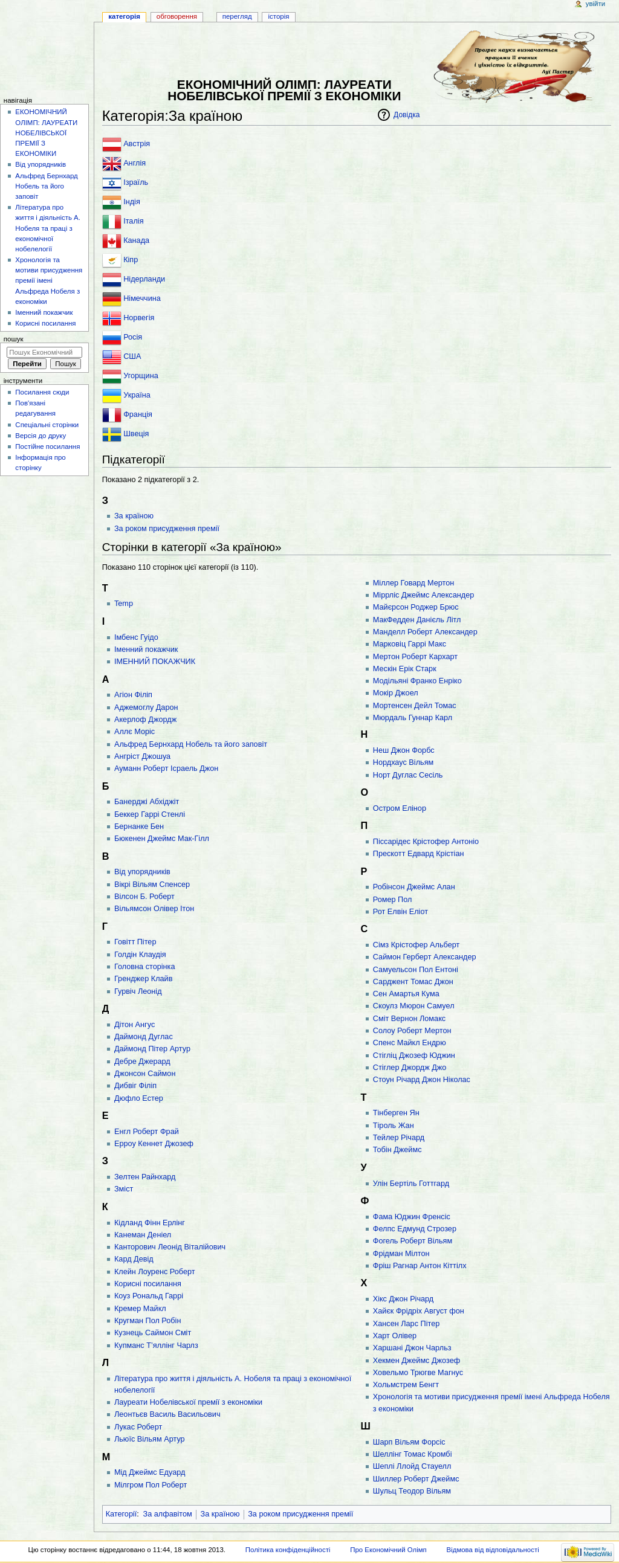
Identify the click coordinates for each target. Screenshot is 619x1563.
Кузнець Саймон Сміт (152, 1333)
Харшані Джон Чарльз (412, 1348)
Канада (136, 240)
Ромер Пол (392, 899)
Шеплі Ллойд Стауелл (412, 1466)
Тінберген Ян (396, 1113)
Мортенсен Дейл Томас (414, 705)
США (132, 356)
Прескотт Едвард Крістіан (418, 853)
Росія (132, 337)
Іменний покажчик (146, 649)
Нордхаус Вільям (403, 762)
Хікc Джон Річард (403, 1299)
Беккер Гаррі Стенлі (149, 814)
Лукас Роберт (138, 1427)
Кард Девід (134, 1259)
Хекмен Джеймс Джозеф (416, 1360)
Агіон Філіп (133, 695)
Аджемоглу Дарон (146, 707)
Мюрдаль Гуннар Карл (412, 718)
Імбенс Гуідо (136, 637)
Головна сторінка (144, 966)
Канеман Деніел (142, 1235)
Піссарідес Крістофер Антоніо (426, 841)
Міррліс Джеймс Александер (424, 595)
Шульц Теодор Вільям (412, 1491)
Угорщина (140, 376)
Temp (123, 603)
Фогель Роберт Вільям (412, 1241)
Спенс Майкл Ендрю (409, 1043)
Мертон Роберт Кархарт (415, 657)
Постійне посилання (47, 446)
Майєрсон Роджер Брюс (416, 607)
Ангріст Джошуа (142, 756)
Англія (134, 163)
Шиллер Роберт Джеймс (416, 1479)
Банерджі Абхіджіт (146, 802)
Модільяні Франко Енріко (417, 681)
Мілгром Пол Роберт (150, 1485)
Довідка (407, 115)
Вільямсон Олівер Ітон (154, 908)
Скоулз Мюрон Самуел (414, 1006)
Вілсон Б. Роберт (144, 896)
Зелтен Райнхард (145, 1177)
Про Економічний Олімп (388, 1549)
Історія (279, 16)
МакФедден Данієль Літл (417, 620)
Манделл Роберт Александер (425, 632)
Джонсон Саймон (144, 1073)
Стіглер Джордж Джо (410, 1067)
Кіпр (130, 260)
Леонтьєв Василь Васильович (167, 1414)
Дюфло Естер (138, 1098)
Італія (133, 221)
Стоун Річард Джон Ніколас (421, 1079)
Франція (137, 414)
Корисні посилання (147, 1284)
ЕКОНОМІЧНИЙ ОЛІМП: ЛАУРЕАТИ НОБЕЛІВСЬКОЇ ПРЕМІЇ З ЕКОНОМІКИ (46, 132)
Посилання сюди (42, 392)
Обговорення (177, 16)
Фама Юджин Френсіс (411, 1217)
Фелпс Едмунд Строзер (414, 1229)
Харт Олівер (394, 1336)
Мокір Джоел (395, 693)
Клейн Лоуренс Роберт (154, 1272)
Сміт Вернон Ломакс (409, 1018)
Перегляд (237, 16)
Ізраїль (135, 182)
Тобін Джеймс (397, 1150)
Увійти (595, 3)
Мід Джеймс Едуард (149, 1472)
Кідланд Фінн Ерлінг (149, 1223)
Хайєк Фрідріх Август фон (418, 1311)
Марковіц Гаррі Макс (409, 644)
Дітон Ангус (134, 1024)
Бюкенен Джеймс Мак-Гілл (161, 838)
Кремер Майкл (140, 1308)
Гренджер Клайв (143, 979)
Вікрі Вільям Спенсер (152, 884)
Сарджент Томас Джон (413, 982)
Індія (131, 202)
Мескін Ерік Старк (404, 669)
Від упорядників (142, 872)
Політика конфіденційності (288, 1549)
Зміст (123, 1189)
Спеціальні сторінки (47, 424)
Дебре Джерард (142, 1061)
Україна (137, 395)
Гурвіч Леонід (138, 991)
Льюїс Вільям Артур (149, 1439)
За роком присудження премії (166, 528)
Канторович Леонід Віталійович (169, 1247)
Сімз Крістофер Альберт (416, 945)
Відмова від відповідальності (493, 1549)
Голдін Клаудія (140, 954)
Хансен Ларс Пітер (406, 1324)
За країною (134, 516)
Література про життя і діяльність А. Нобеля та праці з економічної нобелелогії (47, 228)
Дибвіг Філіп (135, 1085)
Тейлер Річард (398, 1137)
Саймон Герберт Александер (424, 957)
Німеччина (142, 298)
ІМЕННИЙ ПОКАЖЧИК (154, 661)
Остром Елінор (399, 808)
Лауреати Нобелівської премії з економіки (188, 1402)
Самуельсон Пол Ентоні (415, 969)
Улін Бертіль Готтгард (411, 1183)
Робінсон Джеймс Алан (414, 887)
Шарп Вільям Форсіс (409, 1442)
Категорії (121, 1514)
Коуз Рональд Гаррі (148, 1296)
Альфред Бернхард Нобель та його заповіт (190, 744)
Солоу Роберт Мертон (412, 1030)
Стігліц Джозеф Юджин (414, 1055)
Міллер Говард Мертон (414, 583)
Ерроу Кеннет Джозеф (153, 1143)
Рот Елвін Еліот (400, 911)
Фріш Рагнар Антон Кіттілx (420, 1266)
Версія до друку (40, 435)
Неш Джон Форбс (404, 750)
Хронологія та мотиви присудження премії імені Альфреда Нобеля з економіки (48, 280)
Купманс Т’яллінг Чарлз (156, 1345)
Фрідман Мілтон (401, 1253)
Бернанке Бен (139, 826)
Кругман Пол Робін (147, 1320)
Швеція (136, 434)
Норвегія (138, 318)
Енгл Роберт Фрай (146, 1131)
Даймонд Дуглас (143, 1037)
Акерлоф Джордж (145, 719)
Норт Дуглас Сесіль (408, 775)
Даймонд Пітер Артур (152, 1049)
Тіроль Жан (393, 1125)
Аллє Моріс (134, 731)
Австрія (136, 144)
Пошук (14, 339)
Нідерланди (144, 279)
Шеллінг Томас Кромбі (412, 1454)
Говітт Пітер (135, 942)
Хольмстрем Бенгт (406, 1385)
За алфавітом (167, 1514)
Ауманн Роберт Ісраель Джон (166, 768)
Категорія (124, 16)
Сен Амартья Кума (406, 994)
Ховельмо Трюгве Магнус (418, 1372)
